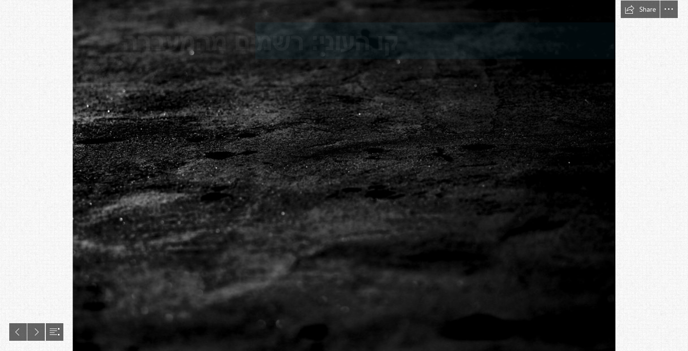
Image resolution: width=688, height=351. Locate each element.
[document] (344, 175)
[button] (640, 9)
